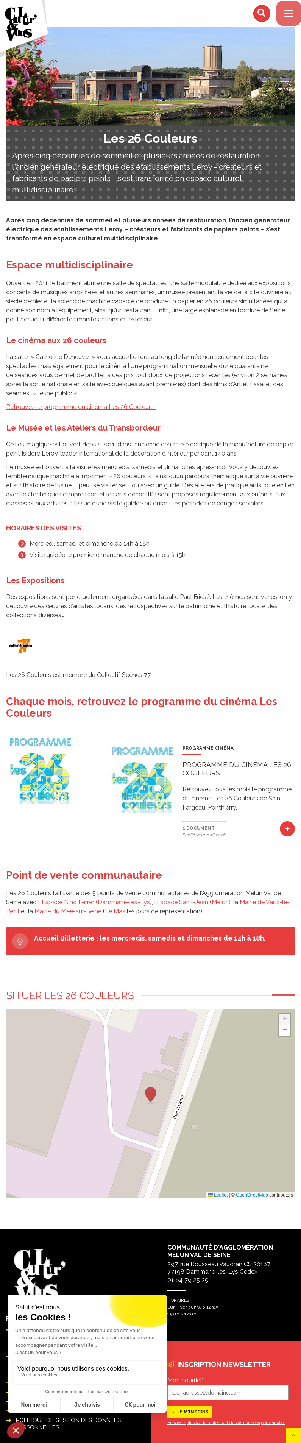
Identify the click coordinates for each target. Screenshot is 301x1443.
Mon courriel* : (186, 1380)
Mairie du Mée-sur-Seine (67, 915)
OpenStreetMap (252, 1198)
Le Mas (115, 915)
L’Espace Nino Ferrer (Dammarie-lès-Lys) (95, 905)
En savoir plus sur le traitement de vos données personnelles (226, 1422)
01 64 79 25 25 (187, 1280)
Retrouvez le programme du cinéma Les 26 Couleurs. (81, 410)
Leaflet (218, 1198)
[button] (151, 1099)
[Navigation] (286, 15)
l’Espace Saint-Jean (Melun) (192, 905)
